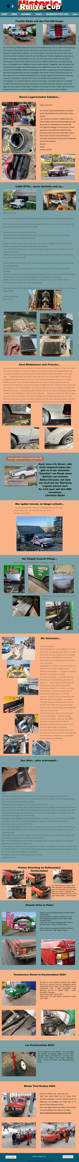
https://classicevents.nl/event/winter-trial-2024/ (55, 1113)
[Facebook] (12, 6)
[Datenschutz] (67, 1156)
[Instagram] (8, 6)
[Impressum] (10, 1157)
